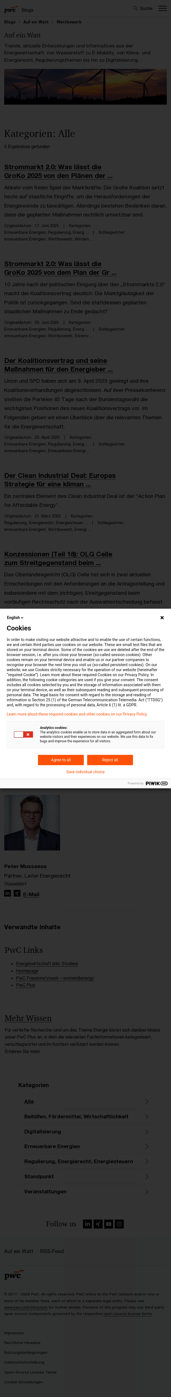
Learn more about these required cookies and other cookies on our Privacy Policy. (77, 714)
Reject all (110, 760)
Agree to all (61, 760)
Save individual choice (85, 772)
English (15, 617)
